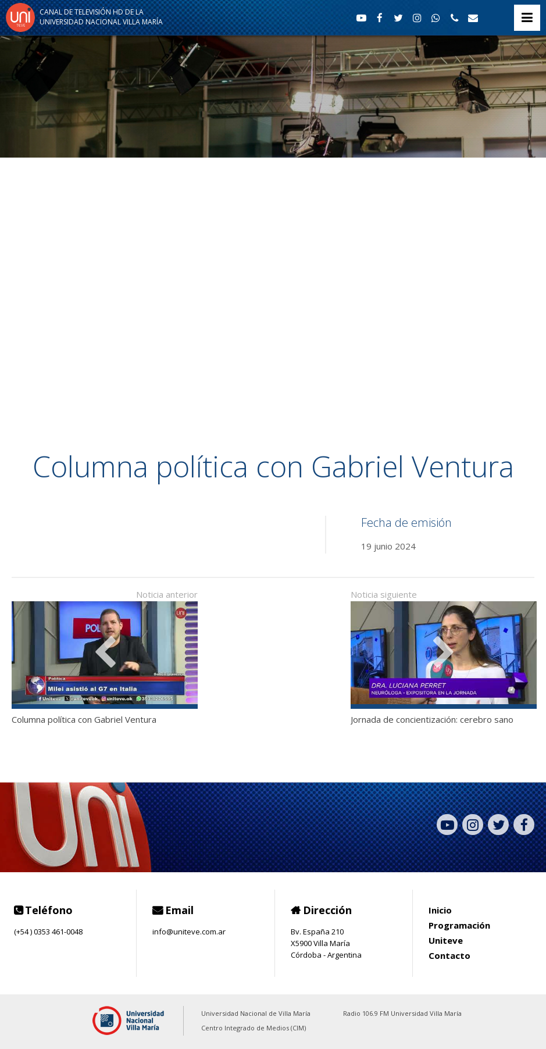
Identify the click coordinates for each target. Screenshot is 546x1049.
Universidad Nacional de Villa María (256, 1013)
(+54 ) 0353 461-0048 (48, 931)
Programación (459, 925)
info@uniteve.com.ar (189, 931)
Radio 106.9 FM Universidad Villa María (402, 1013)
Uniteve (446, 940)
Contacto (449, 955)
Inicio (440, 910)
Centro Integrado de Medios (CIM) (253, 1027)
